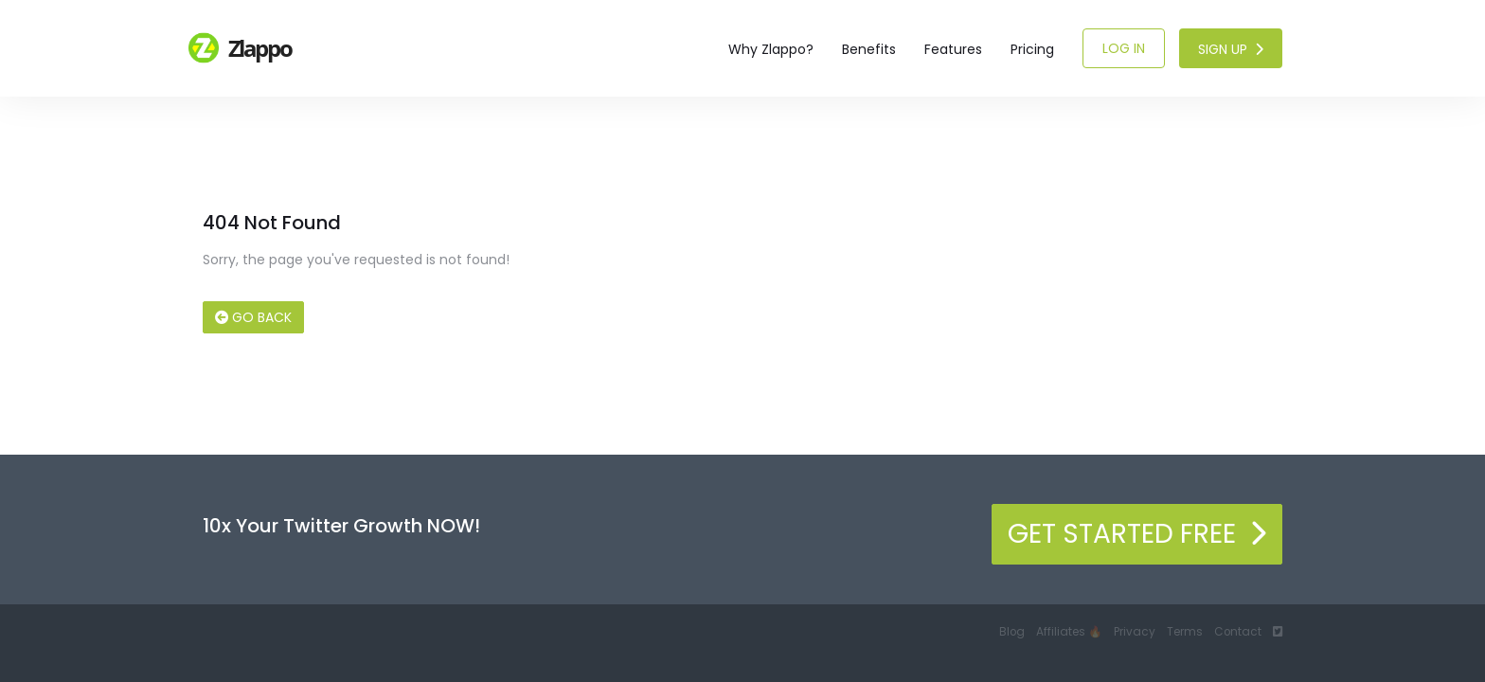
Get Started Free (1137, 533)
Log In (1123, 48)
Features (953, 49)
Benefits (869, 49)
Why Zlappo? (771, 49)
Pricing (1032, 49)
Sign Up (1230, 49)
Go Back (253, 317)
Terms (1185, 631)
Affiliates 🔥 (1069, 631)
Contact (1237, 631)
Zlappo (240, 47)
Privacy (1134, 631)
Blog (1012, 631)
